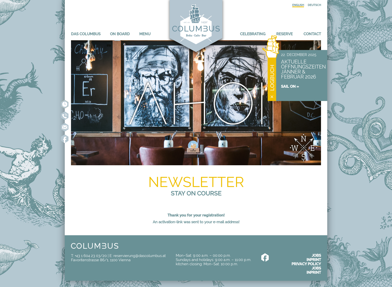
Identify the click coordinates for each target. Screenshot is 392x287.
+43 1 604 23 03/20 (91, 256)
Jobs (316, 255)
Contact (312, 34)
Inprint (313, 260)
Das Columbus (85, 34)
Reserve (284, 34)
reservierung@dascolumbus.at (64, 127)
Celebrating (253, 34)
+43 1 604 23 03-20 (64, 116)
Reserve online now (64, 104)
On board (120, 34)
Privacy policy (306, 264)
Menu (144, 34)
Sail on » (290, 86)
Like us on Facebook (64, 138)
